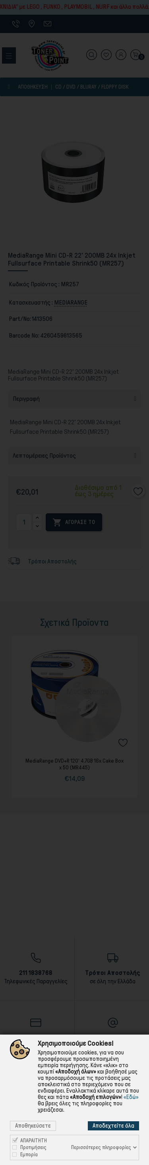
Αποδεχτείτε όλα (113, 1125)
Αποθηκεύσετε (33, 1125)
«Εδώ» (131, 1097)
